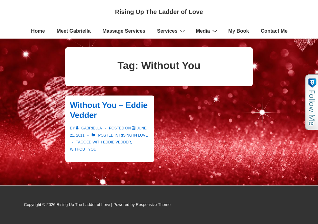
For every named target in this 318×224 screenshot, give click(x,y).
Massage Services (123, 31)
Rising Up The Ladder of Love (159, 11)
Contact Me (274, 31)
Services (172, 30)
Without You (83, 149)
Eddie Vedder (117, 142)
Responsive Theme (153, 204)
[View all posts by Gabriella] (89, 128)
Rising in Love (133, 135)
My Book (238, 31)
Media (207, 30)
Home (38, 31)
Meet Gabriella (74, 31)
